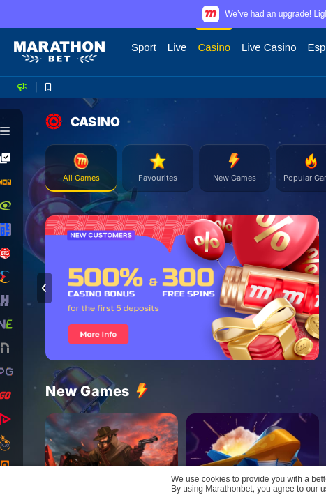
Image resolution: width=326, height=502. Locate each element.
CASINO (82, 121)
